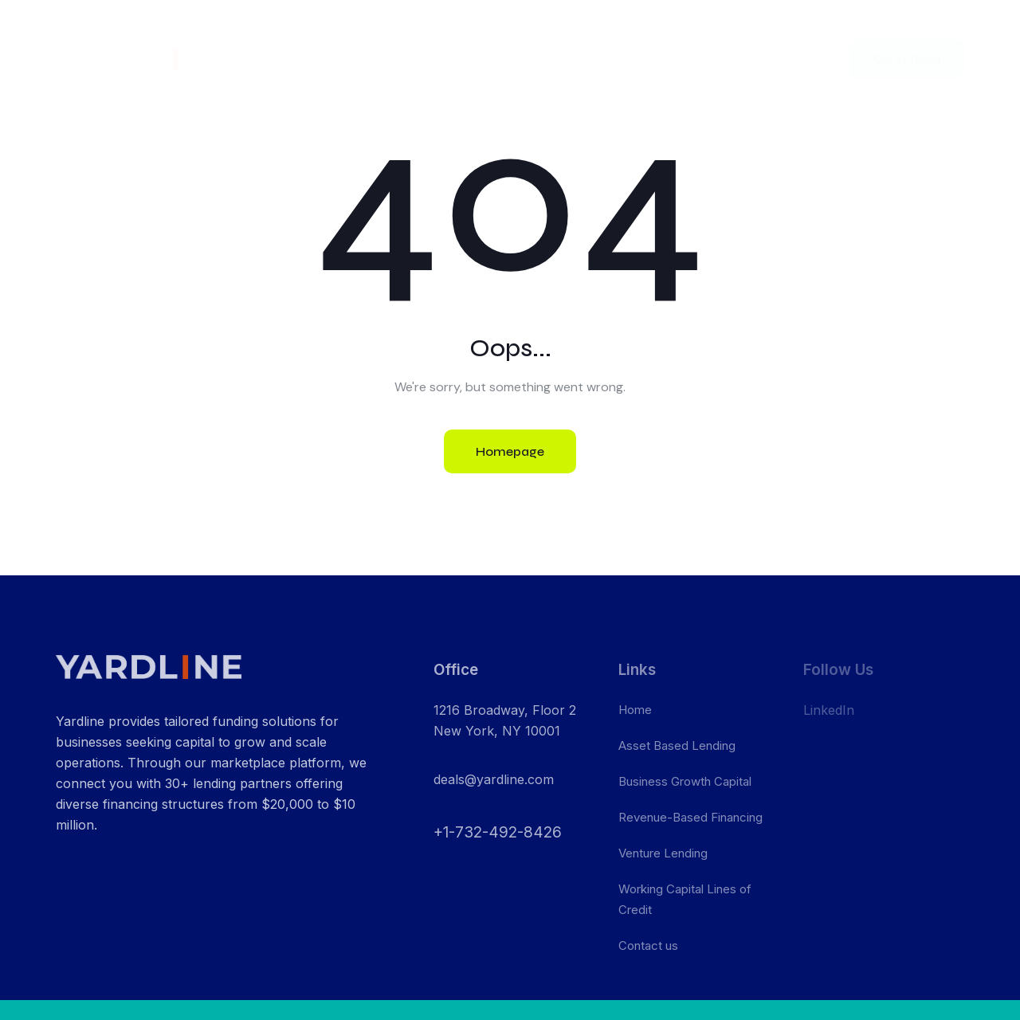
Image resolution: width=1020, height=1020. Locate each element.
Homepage (510, 451)
